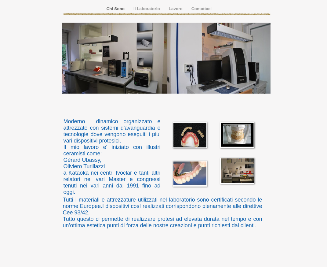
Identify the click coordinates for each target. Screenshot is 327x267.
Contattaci (201, 8)
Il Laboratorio (147, 8)
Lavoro (176, 8)
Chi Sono (116, 8)
